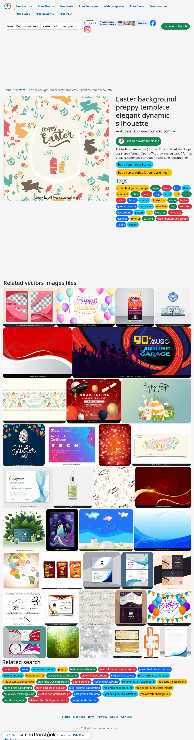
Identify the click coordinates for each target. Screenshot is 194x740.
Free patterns (45, 14)
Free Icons (137, 6)
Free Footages (88, 6)
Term (91, 717)
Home (8, 90)
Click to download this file (138, 141)
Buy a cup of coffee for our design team (144, 172)
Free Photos (46, 6)
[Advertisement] (97, 61)
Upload (90, 23)
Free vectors (23, 6)
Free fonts (66, 6)
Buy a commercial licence (134, 164)
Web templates (114, 6)
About (114, 717)
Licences (79, 717)
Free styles (22, 14)
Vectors (20, 90)
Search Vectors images (21, 26)
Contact (126, 717)
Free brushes (158, 6)
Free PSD (66, 14)
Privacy (102, 717)
